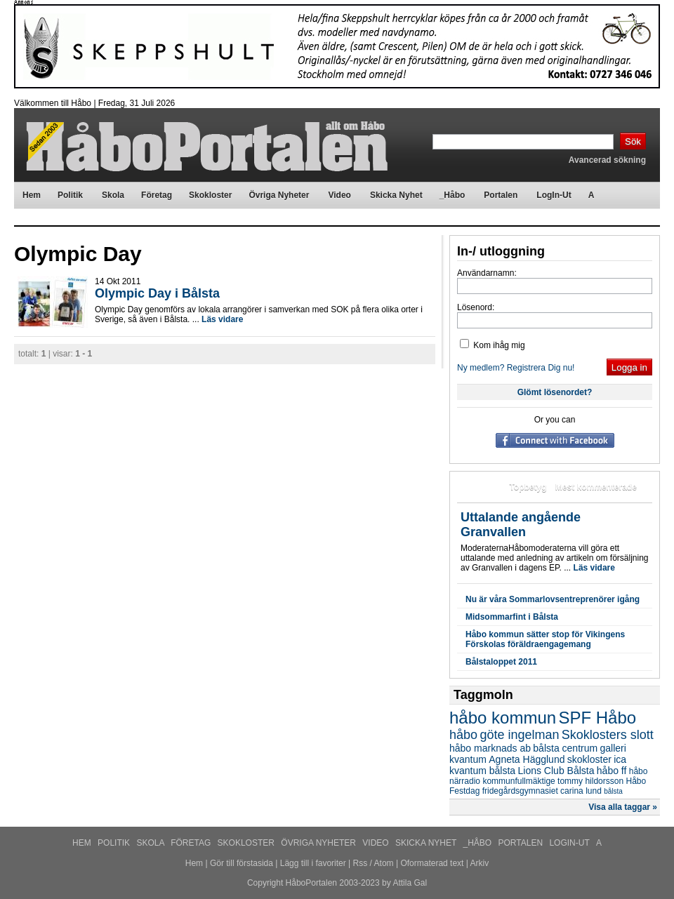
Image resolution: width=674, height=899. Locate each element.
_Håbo (478, 843)
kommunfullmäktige (518, 781)
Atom (384, 863)
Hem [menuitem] (31, 195)
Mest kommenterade (596, 487)
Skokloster (247, 843)
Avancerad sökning (607, 160)
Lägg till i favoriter (313, 863)
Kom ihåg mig (492, 345)
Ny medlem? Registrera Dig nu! (515, 368)
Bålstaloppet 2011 (501, 662)
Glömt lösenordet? (555, 392)
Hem (82, 843)
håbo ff (612, 770)
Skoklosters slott (608, 735)
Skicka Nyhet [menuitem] (396, 195)
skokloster (589, 759)
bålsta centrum (565, 748)
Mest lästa (480, 487)
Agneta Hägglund (526, 759)
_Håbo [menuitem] (452, 195)
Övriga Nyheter (319, 843)
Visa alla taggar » (622, 807)
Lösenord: (475, 307)
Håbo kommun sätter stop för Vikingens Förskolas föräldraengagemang (545, 639)
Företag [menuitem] (156, 195)
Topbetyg (527, 487)
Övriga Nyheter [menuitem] (279, 195)
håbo (463, 735)
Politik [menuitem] (70, 195)
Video (376, 843)
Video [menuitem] (339, 195)
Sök (633, 141)
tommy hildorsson (590, 781)
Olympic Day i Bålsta (157, 293)
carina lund (581, 791)
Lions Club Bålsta (556, 770)
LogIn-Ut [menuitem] (553, 195)
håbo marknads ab (490, 748)
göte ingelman (519, 735)
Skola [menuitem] (113, 195)
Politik (115, 843)
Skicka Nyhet (426, 843)
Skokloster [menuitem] (210, 195)
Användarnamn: (487, 273)
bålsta (613, 791)
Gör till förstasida (241, 863)
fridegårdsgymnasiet (520, 791)
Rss (360, 863)
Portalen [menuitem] (500, 195)
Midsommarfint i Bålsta (511, 617)
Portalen (522, 843)
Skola (151, 843)
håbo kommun (502, 717)
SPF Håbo (597, 717)
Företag (192, 843)
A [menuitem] (591, 195)
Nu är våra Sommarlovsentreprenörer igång (552, 599)
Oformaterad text (431, 863)
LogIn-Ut (570, 843)
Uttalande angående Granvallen (521, 524)
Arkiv (479, 863)
